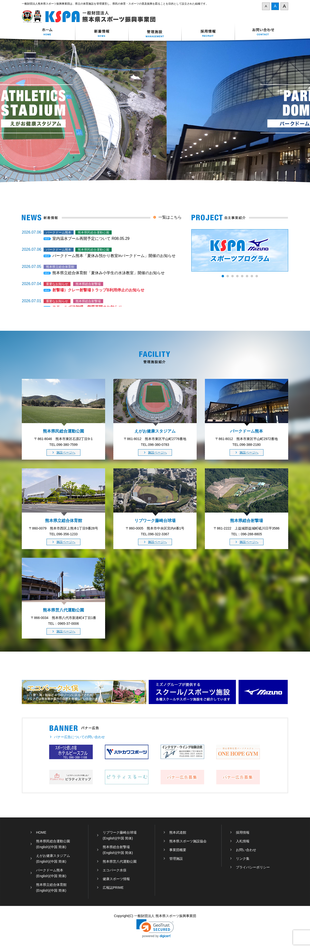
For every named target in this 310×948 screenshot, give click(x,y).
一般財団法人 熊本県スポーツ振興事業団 (91, 16)
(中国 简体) (57, 847)
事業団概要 (177, 850)
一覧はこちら (170, 217)
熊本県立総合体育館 (51, 885)
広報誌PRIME (113, 887)
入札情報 (242, 841)
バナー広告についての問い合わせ (79, 737)
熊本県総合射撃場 (116, 847)
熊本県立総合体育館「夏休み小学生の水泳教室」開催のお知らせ (108, 273)
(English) (42, 847)
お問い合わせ (261, 32)
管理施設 (176, 858)
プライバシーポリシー (253, 867)
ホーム (48, 32)
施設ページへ (65, 452)
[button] (155, 928)
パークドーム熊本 (49, 870)
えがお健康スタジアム (53, 856)
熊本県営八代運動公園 (120, 861)
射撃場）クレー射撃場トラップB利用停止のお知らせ (98, 290)
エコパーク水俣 (114, 870)
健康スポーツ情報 (116, 879)
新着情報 (101, 32)
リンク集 (242, 858)
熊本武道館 (177, 832)
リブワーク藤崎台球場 (120, 832)
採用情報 (208, 32)
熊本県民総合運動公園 (53, 841)
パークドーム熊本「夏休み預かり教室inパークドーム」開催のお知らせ (113, 256)
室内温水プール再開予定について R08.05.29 (90, 238)
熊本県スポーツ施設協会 (188, 841)
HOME (41, 832)
